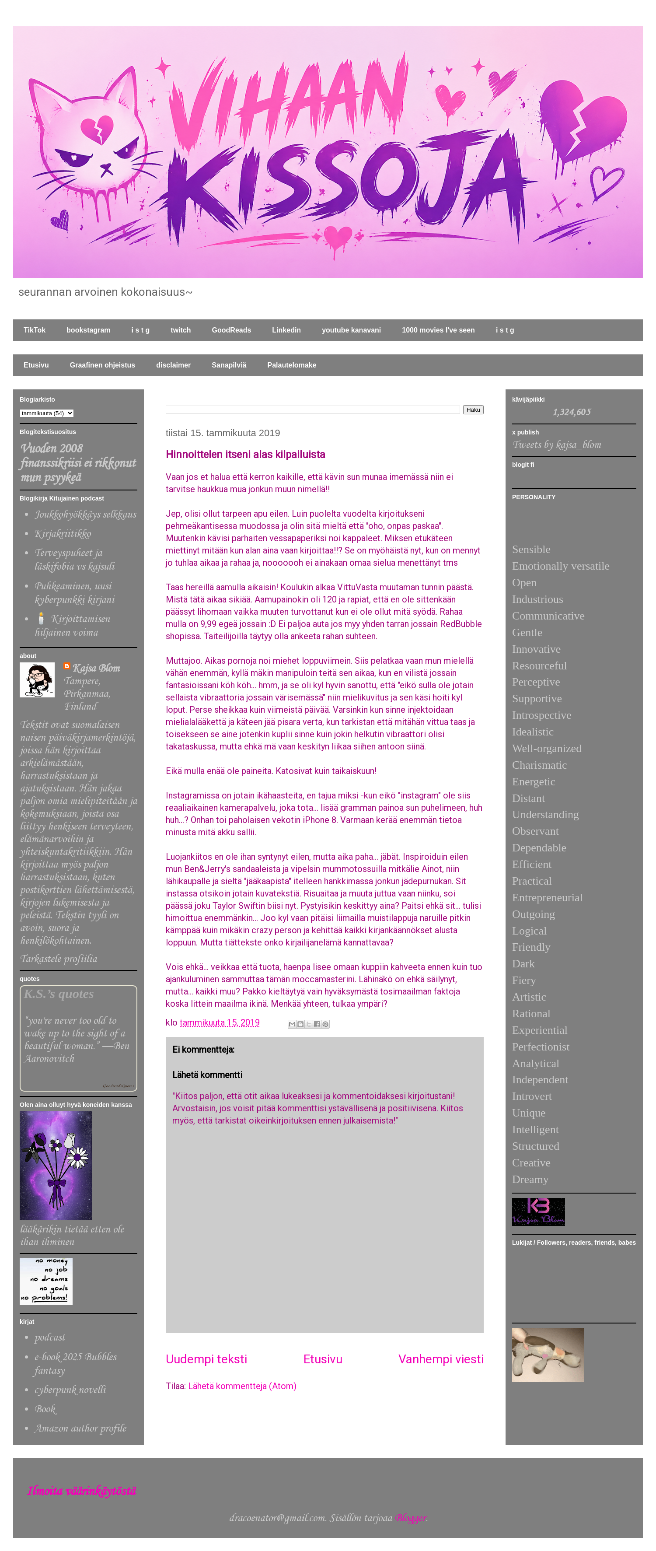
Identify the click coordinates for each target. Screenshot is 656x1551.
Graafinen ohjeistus (102, 365)
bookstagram (88, 330)
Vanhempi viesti (441, 1359)
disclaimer (173, 365)
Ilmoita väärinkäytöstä (80, 1491)
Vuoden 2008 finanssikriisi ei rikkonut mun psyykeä (77, 463)
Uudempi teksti (206, 1359)
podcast (49, 1337)
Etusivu (36, 365)
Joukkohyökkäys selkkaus (85, 514)
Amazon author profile (80, 1428)
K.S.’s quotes (59, 993)
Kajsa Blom (95, 668)
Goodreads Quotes (118, 1086)
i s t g (141, 330)
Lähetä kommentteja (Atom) (242, 1386)
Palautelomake (291, 365)
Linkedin (286, 330)
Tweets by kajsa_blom (556, 445)
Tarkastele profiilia (58, 959)
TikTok (34, 330)
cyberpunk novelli (69, 1390)
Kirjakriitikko (62, 534)
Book (44, 1409)
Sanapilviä (229, 365)
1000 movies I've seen (438, 330)
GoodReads (231, 330)
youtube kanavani (351, 330)
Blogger (410, 1518)
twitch (181, 330)
